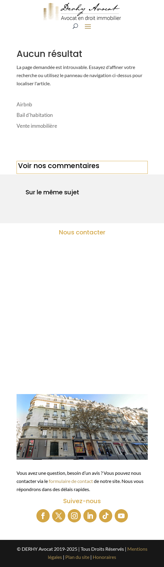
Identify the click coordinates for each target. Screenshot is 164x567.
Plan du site (77, 557)
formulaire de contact (71, 481)
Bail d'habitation (35, 115)
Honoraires (104, 557)
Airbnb (24, 104)
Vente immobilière (37, 126)
